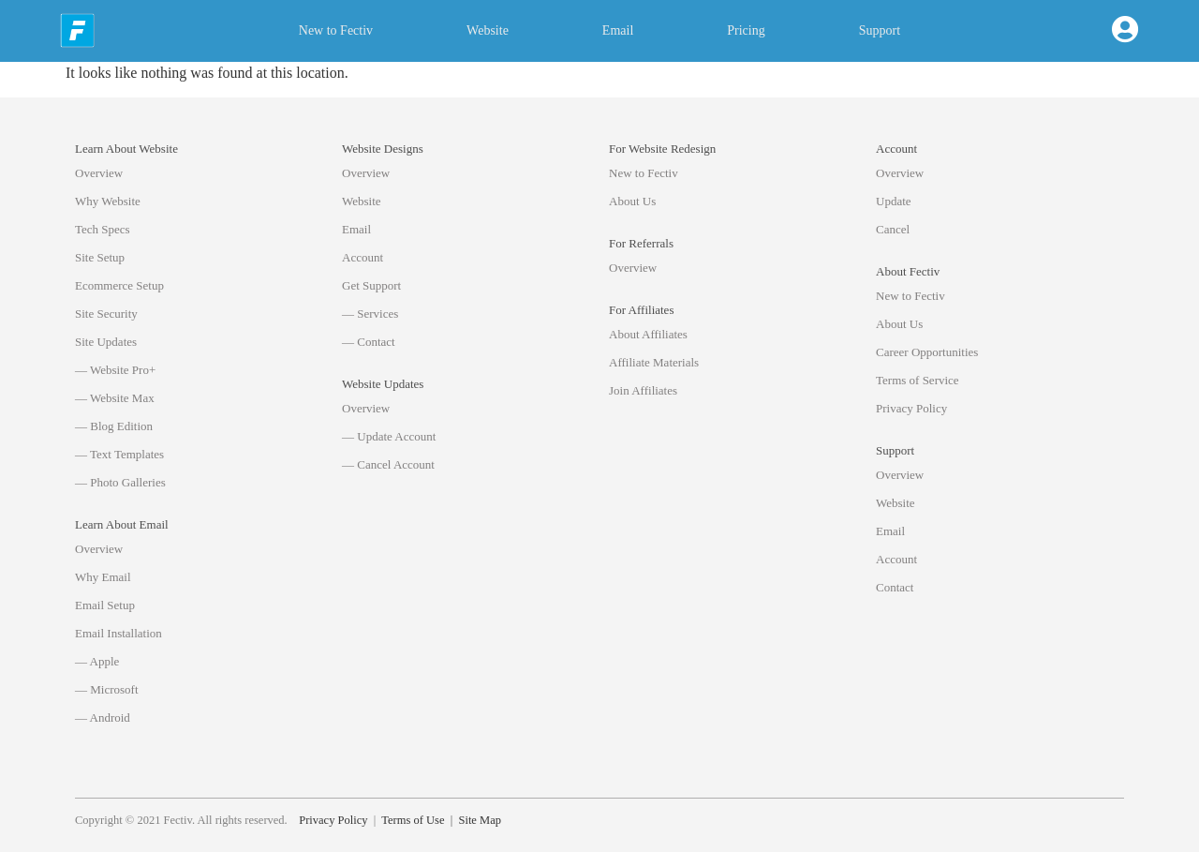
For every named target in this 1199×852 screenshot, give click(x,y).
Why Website (108, 201)
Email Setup (105, 605)
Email (617, 30)
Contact (894, 587)
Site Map (479, 820)
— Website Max (115, 398)
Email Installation (118, 633)
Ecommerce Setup (119, 285)
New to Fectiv (336, 30)
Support (879, 30)
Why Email (103, 577)
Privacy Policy (911, 408)
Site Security (106, 313)
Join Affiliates (643, 390)
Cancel (893, 229)
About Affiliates (648, 334)
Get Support (371, 285)
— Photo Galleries (120, 482)
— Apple (97, 661)
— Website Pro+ (115, 370)
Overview (99, 173)
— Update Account (389, 436)
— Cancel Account (388, 464)
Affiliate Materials (654, 362)
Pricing (745, 30)
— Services (370, 313)
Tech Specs (102, 229)
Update (893, 201)
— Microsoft (107, 689)
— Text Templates (119, 454)
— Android (102, 717)
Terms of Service (917, 380)
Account (362, 257)
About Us (632, 201)
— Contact (368, 342)
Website (487, 30)
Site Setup (100, 257)
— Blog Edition (114, 426)
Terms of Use (412, 820)
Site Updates (106, 342)
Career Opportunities (927, 352)
